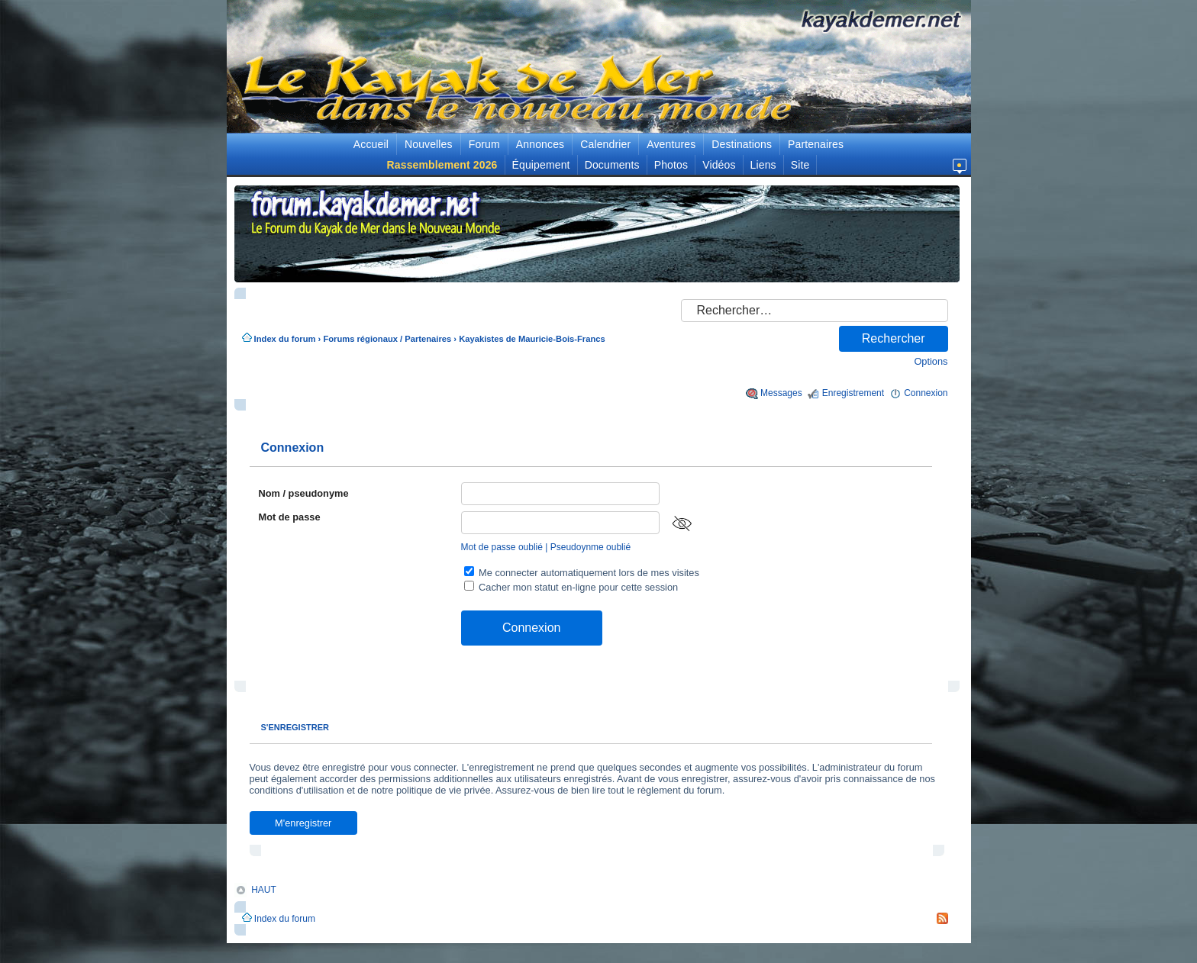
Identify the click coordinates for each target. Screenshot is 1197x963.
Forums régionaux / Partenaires (387, 338)
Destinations (741, 144)
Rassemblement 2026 (442, 165)
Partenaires (816, 144)
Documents (612, 165)
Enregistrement (853, 393)
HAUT (263, 889)
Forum (484, 144)
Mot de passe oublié (502, 547)
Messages (781, 393)
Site (800, 165)
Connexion (925, 393)
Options (930, 361)
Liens (763, 165)
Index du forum (285, 338)
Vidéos (718, 165)
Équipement (541, 165)
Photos (671, 165)
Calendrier (605, 144)
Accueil (371, 144)
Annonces (540, 144)
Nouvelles (429, 144)
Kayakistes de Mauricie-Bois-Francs (532, 338)
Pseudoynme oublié (590, 547)
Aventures (671, 144)
